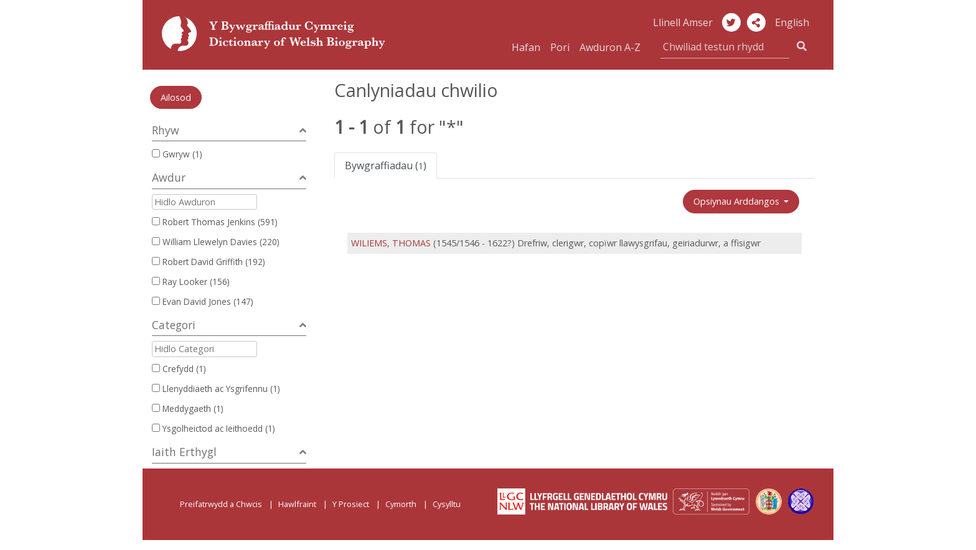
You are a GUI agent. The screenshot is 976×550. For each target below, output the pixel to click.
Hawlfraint (297, 504)
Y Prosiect (350, 504)
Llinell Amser (683, 22)
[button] (756, 22)
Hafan (526, 47)
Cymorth (400, 504)
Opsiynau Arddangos (737, 201)
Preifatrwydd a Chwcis (221, 504)
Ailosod (176, 97)
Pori (560, 47)
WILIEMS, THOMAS (391, 243)
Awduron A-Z (610, 47)
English (792, 22)
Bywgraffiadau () (385, 165)
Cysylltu (447, 504)
